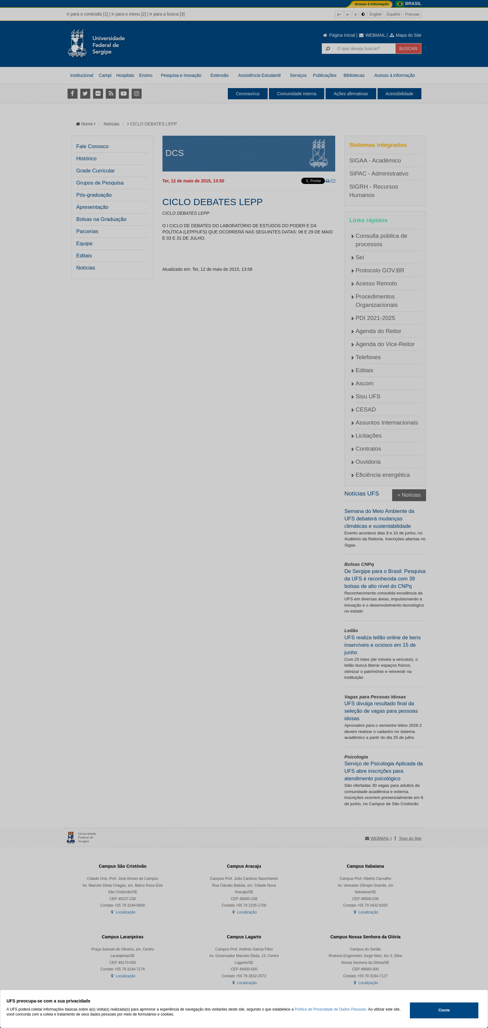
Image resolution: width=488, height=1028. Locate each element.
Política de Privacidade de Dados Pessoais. (331, 1009)
